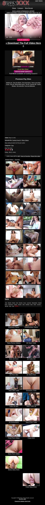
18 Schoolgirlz (13, 421)
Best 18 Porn (13, 358)
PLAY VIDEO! (23, 40)
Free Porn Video (13, 437)
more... (17, 306)
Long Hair (29, 302)
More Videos (25, 140)
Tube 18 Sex (13, 405)
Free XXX (31, 437)
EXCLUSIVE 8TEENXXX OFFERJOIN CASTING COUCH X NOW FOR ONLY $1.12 (23, 12)
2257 (19, 156)
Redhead (27, 304)
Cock (10, 306)
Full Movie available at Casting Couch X (23, 73)
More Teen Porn (13, 469)
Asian (31, 304)
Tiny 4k (27, 84)
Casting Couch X (16, 140)
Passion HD (33, 84)
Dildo (23, 304)
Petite (35, 304)
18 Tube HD (31, 358)
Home (14, 8)
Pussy (24, 302)
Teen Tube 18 (31, 405)
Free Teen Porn (31, 486)
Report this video (35, 156)
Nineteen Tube (31, 389)
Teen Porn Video (13, 453)
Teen (12, 145)
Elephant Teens (13, 326)
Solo (13, 306)
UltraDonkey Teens (31, 326)
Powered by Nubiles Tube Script (22, 501)
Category (20, 8)
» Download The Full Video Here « (23, 44)
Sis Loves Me (20, 86)
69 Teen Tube (31, 342)
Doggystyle (10, 304)
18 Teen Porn (31, 374)
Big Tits (6, 306)
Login (36, 0)
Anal (17, 302)
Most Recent (29, 8)
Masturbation (34, 302)
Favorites (17, 159)
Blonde (13, 302)
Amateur (20, 304)
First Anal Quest (26, 82)
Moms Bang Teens (20, 84)
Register (41, 0)
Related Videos (9, 159)
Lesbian (15, 304)
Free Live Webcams (30, 86)
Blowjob (9, 302)
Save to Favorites (25, 156)
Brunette (20, 302)
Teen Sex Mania (17, 82)
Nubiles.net (9, 82)
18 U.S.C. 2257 (22, 499)
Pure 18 (12, 84)
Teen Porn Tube (31, 421)
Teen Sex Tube (13, 389)
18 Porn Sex (13, 374)
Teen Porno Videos (13, 342)
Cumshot (39, 304)
